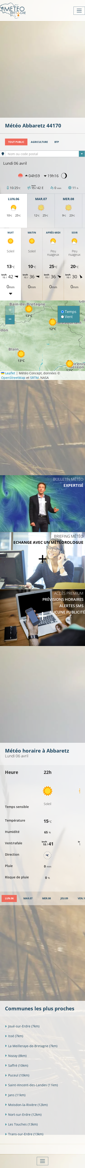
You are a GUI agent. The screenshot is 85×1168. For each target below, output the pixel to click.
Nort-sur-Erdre (23, 1114)
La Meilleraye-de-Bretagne (31, 1046)
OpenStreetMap (13, 377)
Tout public (16, 142)
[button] (28, 311)
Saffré (16, 1065)
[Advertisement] (42, 69)
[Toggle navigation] (79, 11)
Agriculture (39, 142)
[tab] (9, 898)
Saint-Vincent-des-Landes (31, 1085)
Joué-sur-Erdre (22, 1026)
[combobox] (45, 154)
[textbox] (45, 154)
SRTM (34, 377)
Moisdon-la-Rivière (26, 1105)
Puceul (17, 1075)
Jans (15, 1095)
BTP (56, 142)
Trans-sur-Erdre (24, 1134)
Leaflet (8, 373)
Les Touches (21, 1124)
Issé (14, 1036)
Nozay (16, 1056)
